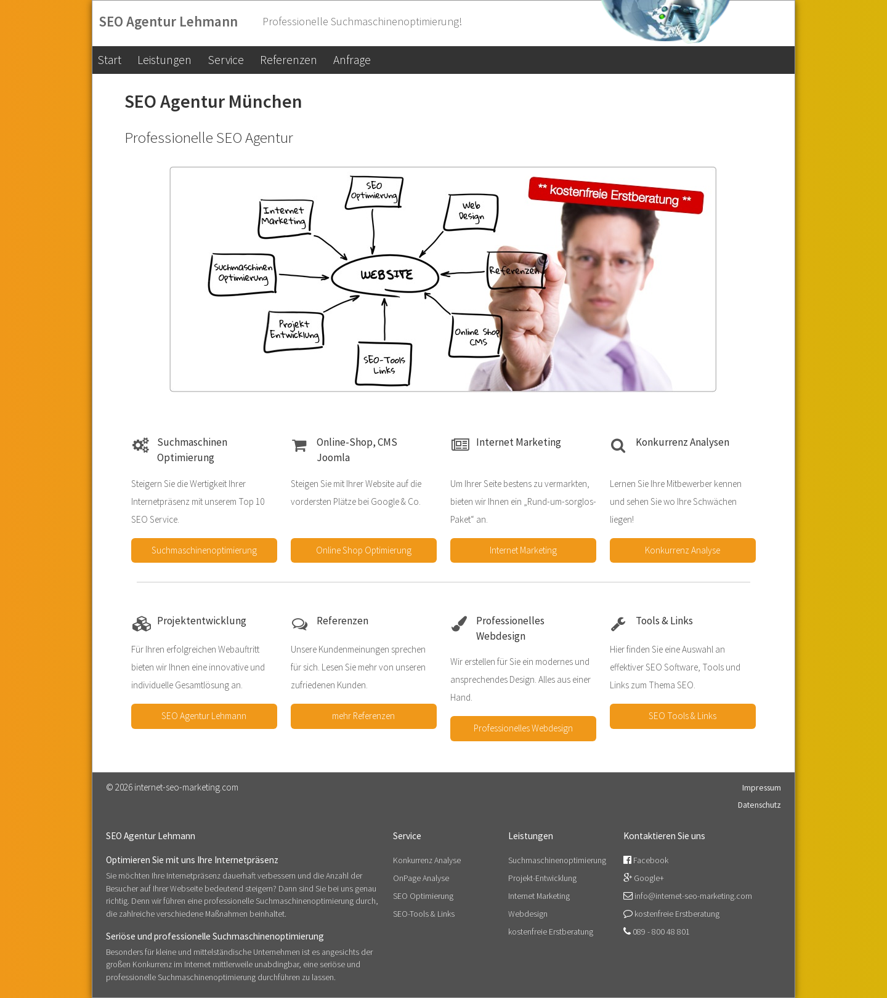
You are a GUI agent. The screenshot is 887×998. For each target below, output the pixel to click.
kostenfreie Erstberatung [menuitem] (550, 931)
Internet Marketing (523, 550)
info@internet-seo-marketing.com (693, 895)
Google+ (649, 877)
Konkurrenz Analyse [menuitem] (427, 860)
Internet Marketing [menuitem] (539, 895)
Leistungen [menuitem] (164, 59)
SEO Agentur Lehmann (203, 716)
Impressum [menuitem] (761, 787)
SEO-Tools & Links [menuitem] (424, 913)
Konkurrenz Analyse (682, 550)
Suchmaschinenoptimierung (204, 550)
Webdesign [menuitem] (528, 913)
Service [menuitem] (226, 59)
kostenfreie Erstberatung (676, 913)
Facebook (650, 860)
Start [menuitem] (109, 59)
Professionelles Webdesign (523, 728)
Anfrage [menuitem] (352, 59)
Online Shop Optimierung (363, 550)
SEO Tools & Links (682, 716)
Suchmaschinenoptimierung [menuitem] (557, 860)
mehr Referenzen (363, 716)
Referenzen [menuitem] (288, 59)
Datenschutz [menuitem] (759, 804)
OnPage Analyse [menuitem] (421, 877)
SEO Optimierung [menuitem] (423, 895)
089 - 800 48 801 (661, 931)
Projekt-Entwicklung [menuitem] (542, 877)
